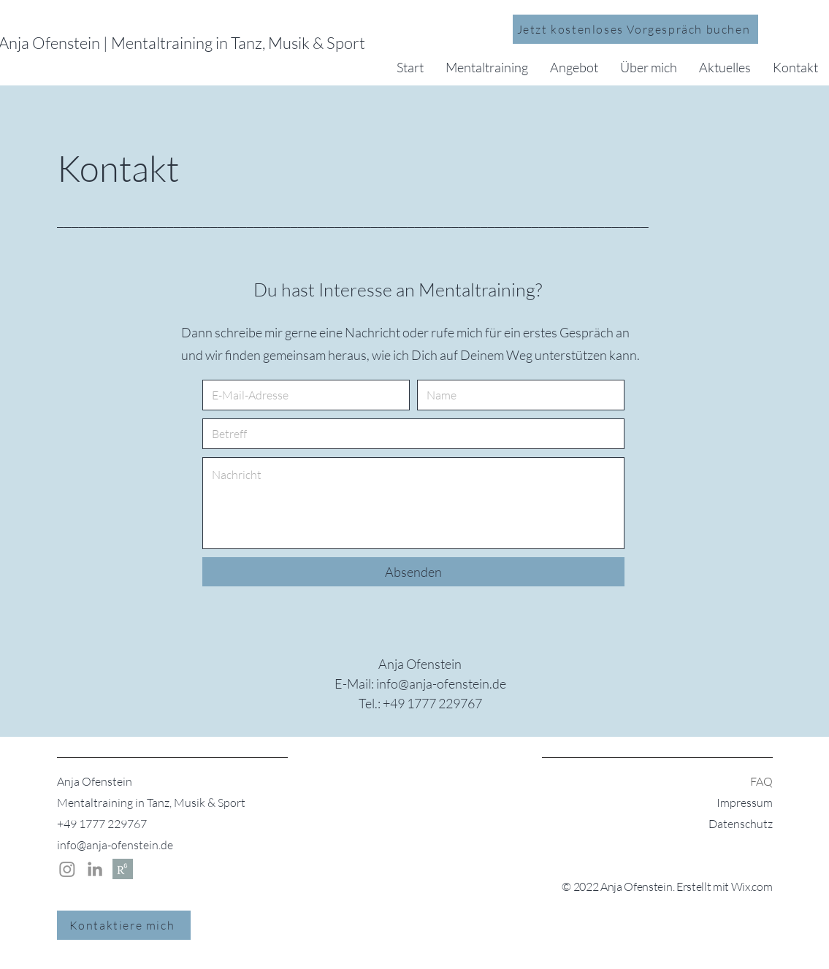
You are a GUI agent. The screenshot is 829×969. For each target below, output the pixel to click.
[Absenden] (413, 571)
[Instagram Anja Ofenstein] (67, 869)
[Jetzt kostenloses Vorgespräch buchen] (635, 29)
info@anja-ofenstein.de (115, 845)
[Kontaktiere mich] (124, 925)
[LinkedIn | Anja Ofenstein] (95, 869)
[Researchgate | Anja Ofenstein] (122, 869)
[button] (487, 67)
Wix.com (752, 886)
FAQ (761, 781)
